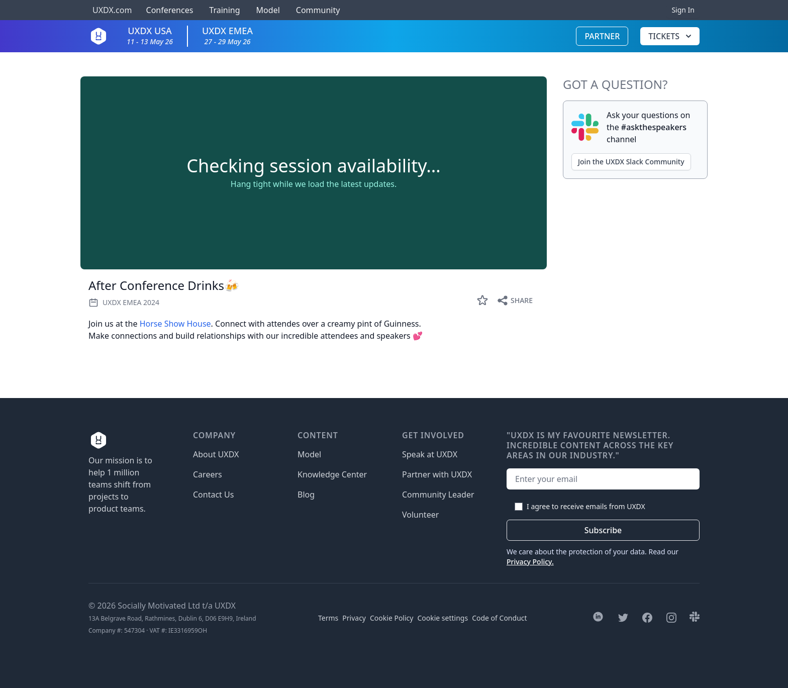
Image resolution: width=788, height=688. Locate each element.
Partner (602, 36)
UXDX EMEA (227, 35)
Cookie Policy (391, 618)
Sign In (683, 10)
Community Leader (438, 494)
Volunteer (420, 514)
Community (318, 10)
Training (224, 10)
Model (268, 10)
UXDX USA (150, 35)
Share (515, 300)
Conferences (168, 10)
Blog (306, 494)
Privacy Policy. (530, 561)
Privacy (354, 618)
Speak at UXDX (429, 454)
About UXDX (216, 454)
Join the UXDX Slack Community (631, 161)
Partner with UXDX (437, 474)
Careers (207, 474)
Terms (328, 618)
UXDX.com (112, 10)
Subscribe (603, 530)
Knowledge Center (332, 474)
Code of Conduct (499, 618)
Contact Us (213, 494)
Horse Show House (175, 323)
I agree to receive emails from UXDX (586, 506)
